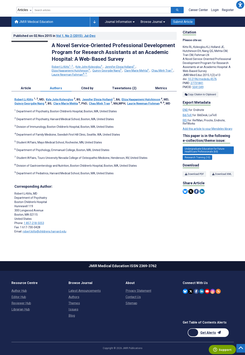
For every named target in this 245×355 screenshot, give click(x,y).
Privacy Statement (138, 291)
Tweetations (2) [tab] (124, 88)
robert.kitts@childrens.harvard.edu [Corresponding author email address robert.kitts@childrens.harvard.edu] (44, 231)
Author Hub (19, 291)
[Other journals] (94, 22)
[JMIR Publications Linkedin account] (201, 291)
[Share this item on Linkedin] (202, 191)
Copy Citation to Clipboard (200, 94)
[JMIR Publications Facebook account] (196, 291)
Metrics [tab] (161, 88)
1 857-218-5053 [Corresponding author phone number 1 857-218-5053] (34, 223)
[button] (240, 4)
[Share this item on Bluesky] (185, 191)
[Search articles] (177, 10)
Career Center (198, 10)
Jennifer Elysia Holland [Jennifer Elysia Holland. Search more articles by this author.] (120, 66)
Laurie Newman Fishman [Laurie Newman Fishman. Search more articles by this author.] (69, 74)
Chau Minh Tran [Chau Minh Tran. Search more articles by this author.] (162, 70)
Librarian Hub (20, 309)
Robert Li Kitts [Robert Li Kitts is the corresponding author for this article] (25, 193)
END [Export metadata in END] (186, 110)
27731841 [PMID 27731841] (197, 83)
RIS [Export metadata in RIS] (185, 120)
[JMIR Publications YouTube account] (207, 291)
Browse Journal (152, 22)
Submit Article (183, 22)
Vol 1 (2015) (76, 36)
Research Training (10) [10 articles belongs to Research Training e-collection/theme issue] (197, 157)
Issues (73, 309)
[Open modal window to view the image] (29, 41)
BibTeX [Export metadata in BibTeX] (187, 115)
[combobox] (101, 10)
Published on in (54, 36)
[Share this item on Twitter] (190, 191)
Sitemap (131, 303)
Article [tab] (26, 88)
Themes (74, 303)
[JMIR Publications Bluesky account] (185, 291)
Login (215, 10)
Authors (74, 297)
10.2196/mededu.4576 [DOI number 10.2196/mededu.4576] (202, 79)
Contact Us (133, 297)
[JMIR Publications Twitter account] (190, 291)
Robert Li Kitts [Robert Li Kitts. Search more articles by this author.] (63, 66)
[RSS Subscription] (218, 291)
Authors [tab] (56, 88)
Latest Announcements (85, 291)
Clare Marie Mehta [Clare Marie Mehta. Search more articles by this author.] (136, 70)
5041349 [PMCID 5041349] (198, 87)
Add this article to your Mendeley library (207, 128)
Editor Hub (18, 297)
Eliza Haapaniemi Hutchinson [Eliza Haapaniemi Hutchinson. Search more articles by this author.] (71, 70)
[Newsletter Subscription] (208, 332)
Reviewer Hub (21, 303)
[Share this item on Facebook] (196, 191)
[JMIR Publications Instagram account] (212, 291)
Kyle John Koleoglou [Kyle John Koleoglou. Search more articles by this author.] (89, 66)
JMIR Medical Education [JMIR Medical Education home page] (34, 22)
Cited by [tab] (87, 88)
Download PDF (194, 174)
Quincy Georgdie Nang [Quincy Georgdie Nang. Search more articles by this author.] (107, 70)
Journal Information (120, 22)
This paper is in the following (206, 138)
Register (228, 10)
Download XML (222, 174)
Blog (72, 315)
